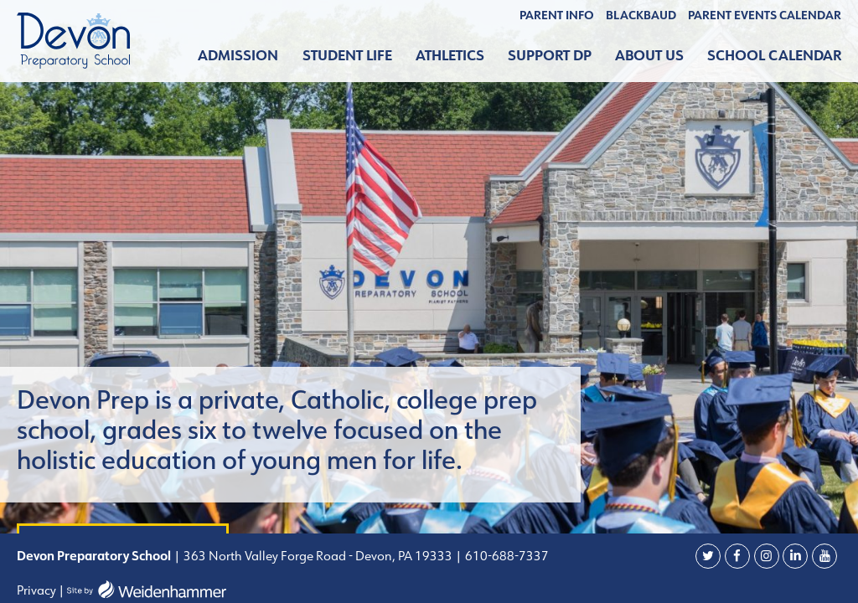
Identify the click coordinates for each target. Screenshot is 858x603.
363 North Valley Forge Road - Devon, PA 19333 (316, 555)
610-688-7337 (507, 555)
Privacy (36, 590)
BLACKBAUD (641, 15)
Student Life (347, 55)
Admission (238, 55)
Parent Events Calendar (764, 15)
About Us (649, 55)
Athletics (450, 55)
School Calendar (774, 55)
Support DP (550, 55)
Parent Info (556, 15)
